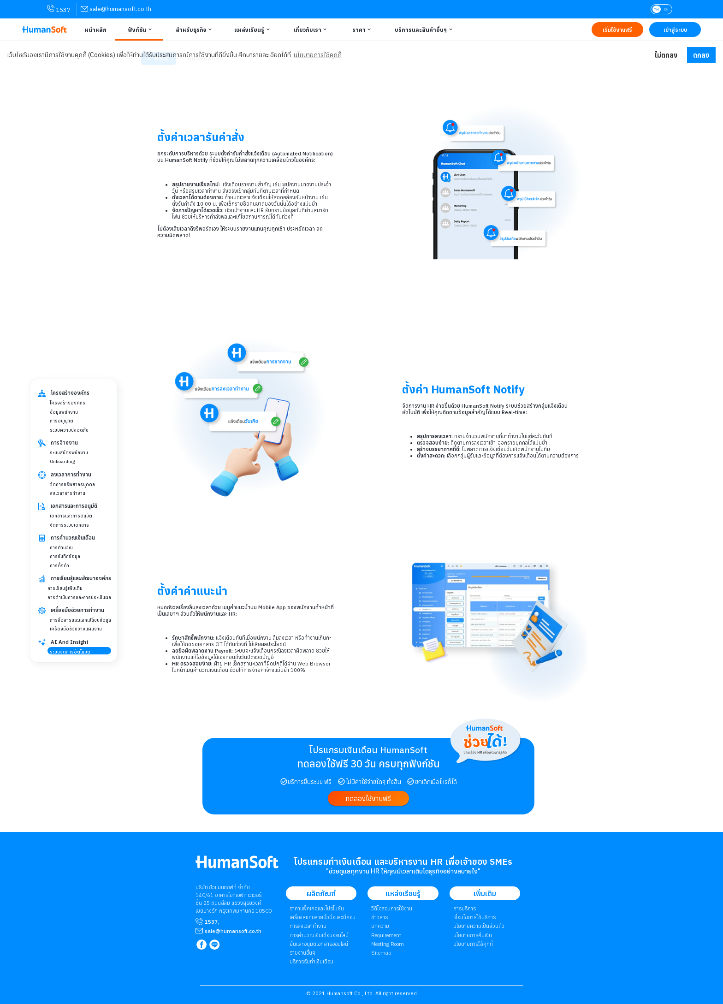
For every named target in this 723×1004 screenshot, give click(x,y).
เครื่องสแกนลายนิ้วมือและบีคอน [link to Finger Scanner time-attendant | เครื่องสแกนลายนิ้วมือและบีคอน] (323, 917)
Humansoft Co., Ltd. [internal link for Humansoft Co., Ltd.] (350, 993)
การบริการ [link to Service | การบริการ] (464, 908)
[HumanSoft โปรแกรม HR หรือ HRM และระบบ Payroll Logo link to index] (44, 29)
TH (656, 9)
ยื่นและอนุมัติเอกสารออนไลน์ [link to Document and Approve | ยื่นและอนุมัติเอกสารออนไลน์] (319, 943)
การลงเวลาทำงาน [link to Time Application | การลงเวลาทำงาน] (308, 925)
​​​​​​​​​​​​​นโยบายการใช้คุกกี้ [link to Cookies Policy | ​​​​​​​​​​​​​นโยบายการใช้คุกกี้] (473, 943)
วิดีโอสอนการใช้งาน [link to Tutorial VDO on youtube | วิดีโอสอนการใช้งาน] (391, 908)
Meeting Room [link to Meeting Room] (387, 943)
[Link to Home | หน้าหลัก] (94, 29)
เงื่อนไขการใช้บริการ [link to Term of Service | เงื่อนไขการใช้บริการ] (474, 917)
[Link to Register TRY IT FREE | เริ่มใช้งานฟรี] (617, 29)
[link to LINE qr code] (215, 945)
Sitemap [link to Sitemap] (381, 952)
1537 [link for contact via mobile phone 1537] (59, 9)
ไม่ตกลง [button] (665, 55)
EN (666, 9)
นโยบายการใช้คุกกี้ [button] (318, 55)
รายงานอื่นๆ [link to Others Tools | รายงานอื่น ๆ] (302, 952)
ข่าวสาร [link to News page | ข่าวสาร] (379, 917)
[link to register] (368, 798)
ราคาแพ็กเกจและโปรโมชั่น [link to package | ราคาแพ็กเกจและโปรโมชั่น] (317, 908)
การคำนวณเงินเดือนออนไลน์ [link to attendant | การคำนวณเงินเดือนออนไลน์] (319, 935)
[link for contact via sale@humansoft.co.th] (116, 9)
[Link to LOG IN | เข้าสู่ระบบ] (675, 29)
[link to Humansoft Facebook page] (202, 945)
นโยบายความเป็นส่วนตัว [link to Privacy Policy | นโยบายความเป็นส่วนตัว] (478, 925)
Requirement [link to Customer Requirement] (386, 935)
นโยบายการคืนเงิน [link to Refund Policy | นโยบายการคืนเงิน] (472, 935)
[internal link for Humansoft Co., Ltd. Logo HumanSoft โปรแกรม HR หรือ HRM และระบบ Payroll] (237, 865)
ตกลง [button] (701, 55)
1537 (211, 921)
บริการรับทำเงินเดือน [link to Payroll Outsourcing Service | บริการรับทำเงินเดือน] (311, 961)
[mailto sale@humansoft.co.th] (233, 931)
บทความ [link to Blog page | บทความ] (380, 925)
